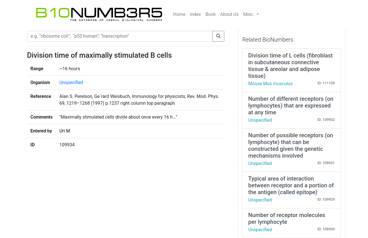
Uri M (64, 131)
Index (195, 14)
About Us (229, 14)
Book (210, 14)
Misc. (249, 14)
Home (179, 14)
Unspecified (71, 82)
